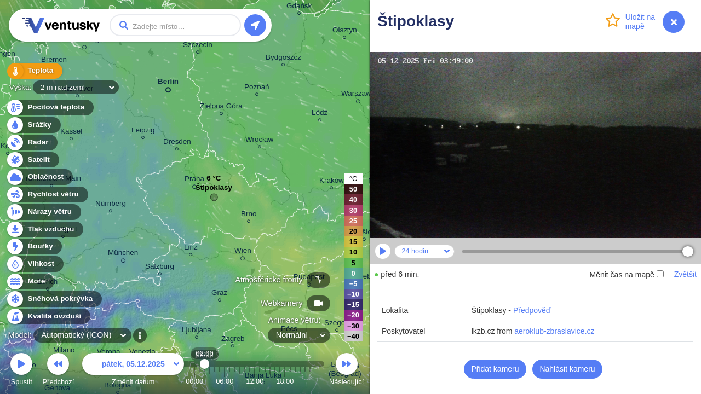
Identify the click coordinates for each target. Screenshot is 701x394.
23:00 (310, 381)
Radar (32, 142)
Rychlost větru (47, 194)
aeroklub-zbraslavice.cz (554, 331)
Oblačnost (39, 177)
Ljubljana (196, 331)
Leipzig (143, 131)
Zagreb (233, 340)
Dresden (177, 143)
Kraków (331, 182)
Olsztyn (344, 31)
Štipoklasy (214, 190)
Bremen (54, 61)
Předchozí (58, 371)
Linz (191, 248)
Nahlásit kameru (567, 368)
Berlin (168, 83)
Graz (219, 294)
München (123, 254)
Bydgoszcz (283, 59)
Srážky (33, 125)
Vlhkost (34, 264)
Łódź (319, 114)
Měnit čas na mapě (626, 274)
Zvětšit (685, 274)
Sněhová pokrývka (54, 299)
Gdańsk (299, 7)
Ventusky (59, 25)
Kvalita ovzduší (48, 317)
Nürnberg (110, 205)
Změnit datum (133, 371)
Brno (248, 215)
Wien (242, 252)
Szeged (336, 324)
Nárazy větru (43, 212)
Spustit (21, 371)
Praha (194, 181)
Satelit (32, 160)
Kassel (71, 132)
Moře (30, 281)
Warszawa (358, 95)
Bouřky (34, 246)
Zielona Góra (221, 107)
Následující (346, 371)
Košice (364, 233)
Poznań (256, 88)
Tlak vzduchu (44, 229)
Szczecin (197, 46)
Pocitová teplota (49, 107)
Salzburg (159, 268)
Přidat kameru (495, 368)
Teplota (34, 71)
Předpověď (532, 310)
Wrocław (259, 141)
